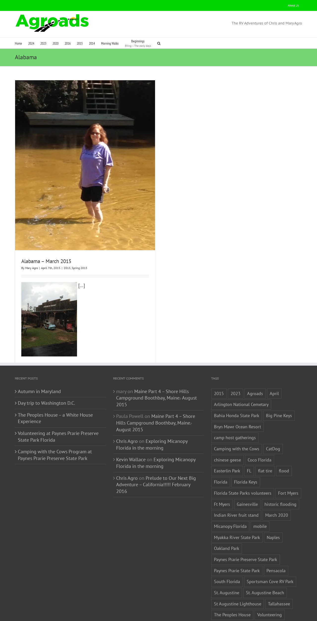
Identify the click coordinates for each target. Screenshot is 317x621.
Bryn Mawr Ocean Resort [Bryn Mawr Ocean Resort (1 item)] (237, 405)
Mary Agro (31, 268)
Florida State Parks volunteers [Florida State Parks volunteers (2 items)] (242, 472)
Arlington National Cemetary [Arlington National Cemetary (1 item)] (241, 383)
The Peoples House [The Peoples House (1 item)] (232, 593)
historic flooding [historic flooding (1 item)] (280, 483)
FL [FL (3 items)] (249, 450)
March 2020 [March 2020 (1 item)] (276, 494)
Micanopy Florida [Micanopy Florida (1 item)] (230, 505)
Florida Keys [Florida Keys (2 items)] (245, 461)
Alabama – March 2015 (46, 261)
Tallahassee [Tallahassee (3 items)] (279, 582)
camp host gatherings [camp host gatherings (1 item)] (235, 416)
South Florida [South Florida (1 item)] (227, 560)
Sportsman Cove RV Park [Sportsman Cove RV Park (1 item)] (270, 560)
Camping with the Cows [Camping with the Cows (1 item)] (236, 428)
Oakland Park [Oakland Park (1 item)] (226, 527)
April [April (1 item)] (274, 372)
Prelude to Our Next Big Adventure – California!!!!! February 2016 (156, 463)
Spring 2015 (79, 268)
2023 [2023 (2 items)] (235, 372)
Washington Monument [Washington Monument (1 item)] (274, 605)
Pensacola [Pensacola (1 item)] (276, 549)
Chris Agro (127, 420)
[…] (53, 285)
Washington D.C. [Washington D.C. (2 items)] (229, 605)
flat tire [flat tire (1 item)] (265, 450)
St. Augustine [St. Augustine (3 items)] (226, 571)
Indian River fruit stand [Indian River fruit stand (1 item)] (236, 494)
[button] (158, 43)
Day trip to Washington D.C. (46, 382)
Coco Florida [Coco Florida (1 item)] (259, 438)
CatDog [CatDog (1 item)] (273, 428)
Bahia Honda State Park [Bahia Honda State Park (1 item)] (236, 394)
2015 (67, 268)
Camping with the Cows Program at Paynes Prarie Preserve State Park (55, 433)
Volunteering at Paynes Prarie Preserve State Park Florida (58, 415)
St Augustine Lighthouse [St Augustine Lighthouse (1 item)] (237, 582)
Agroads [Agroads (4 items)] (255, 372)
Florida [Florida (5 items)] (220, 461)
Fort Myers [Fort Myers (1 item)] (288, 472)
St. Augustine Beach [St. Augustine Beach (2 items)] (265, 571)
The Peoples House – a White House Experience (55, 397)
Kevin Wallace (131, 438)
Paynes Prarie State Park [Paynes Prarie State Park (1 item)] (237, 549)
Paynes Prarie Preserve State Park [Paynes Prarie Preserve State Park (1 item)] (245, 538)
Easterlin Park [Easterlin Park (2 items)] (227, 450)
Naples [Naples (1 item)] (273, 516)
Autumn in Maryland (39, 370)
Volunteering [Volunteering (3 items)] (269, 593)
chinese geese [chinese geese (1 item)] (227, 438)
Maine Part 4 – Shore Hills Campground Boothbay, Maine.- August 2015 (156, 376)
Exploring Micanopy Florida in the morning (151, 423)
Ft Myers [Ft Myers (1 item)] (222, 483)
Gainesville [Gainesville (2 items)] (247, 483)
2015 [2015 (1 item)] (219, 372)
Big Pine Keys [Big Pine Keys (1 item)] (279, 394)
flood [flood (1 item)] (284, 450)
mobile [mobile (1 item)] (260, 505)
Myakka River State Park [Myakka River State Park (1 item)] (237, 516)
